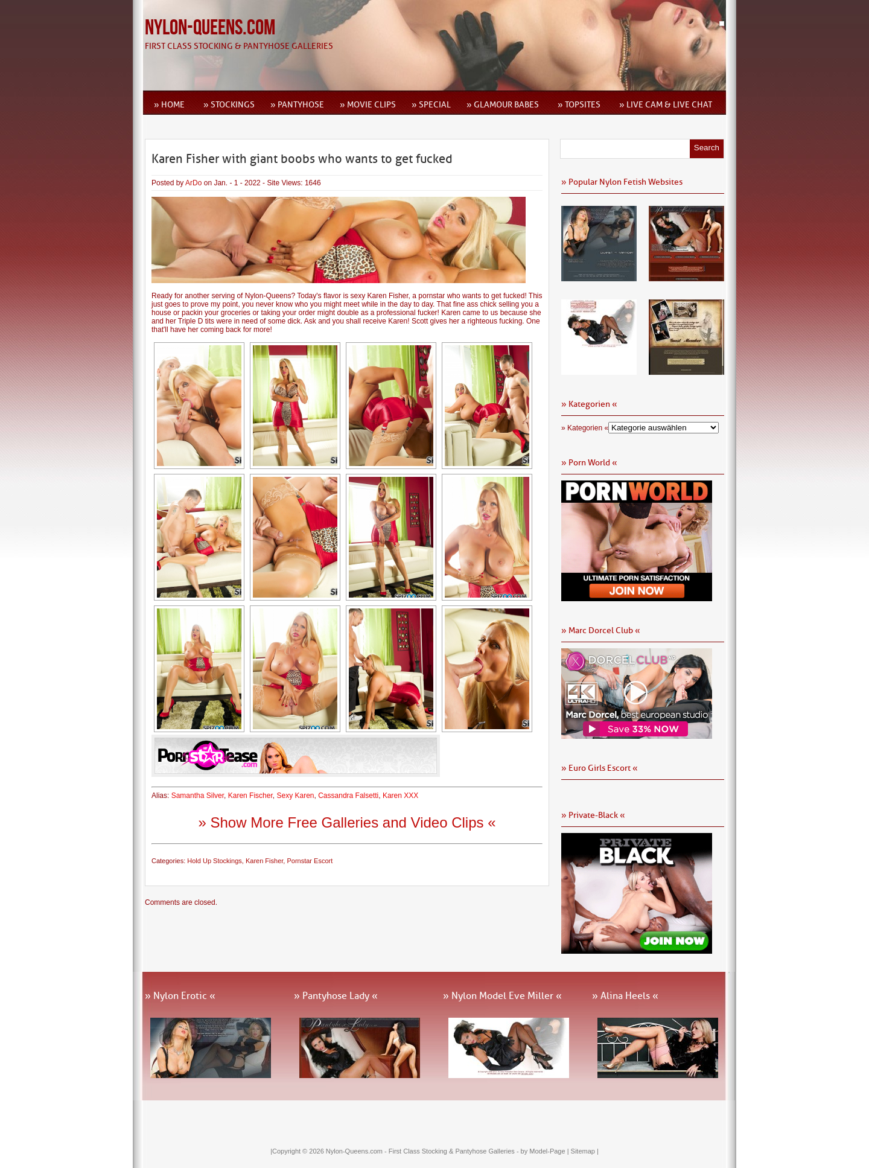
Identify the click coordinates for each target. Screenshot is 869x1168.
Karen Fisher (264, 860)
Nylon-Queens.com (210, 28)
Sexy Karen (295, 795)
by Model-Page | (546, 1151)
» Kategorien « (584, 428)
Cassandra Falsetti (348, 795)
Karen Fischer (250, 795)
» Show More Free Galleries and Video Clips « (346, 822)
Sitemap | (585, 1151)
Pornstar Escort (310, 860)
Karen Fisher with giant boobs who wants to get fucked (302, 159)
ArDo (193, 183)
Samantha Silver (197, 795)
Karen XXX (400, 795)
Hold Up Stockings (214, 860)
